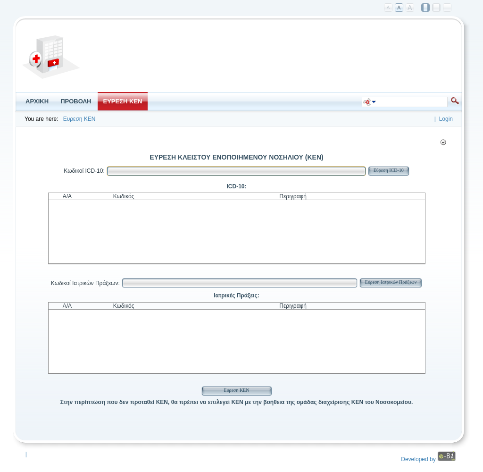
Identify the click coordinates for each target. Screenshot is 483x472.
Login (446, 119)
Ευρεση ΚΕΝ (79, 119)
